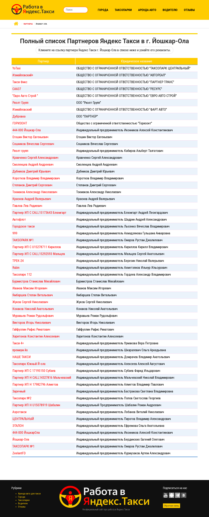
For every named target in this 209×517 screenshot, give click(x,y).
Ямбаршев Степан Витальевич (32, 295)
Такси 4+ (18, 343)
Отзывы (189, 10)
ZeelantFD (19, 453)
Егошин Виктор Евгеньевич (30, 137)
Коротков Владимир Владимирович (36, 178)
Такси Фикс (19, 82)
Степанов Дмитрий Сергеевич (32, 185)
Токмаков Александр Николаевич (34, 192)
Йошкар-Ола (20, 439)
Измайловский (22, 109)
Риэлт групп (20, 151)
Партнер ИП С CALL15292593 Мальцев (38, 254)
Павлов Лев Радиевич (27, 206)
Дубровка (18, 116)
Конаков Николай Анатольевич (33, 309)
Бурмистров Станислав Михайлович (36, 281)
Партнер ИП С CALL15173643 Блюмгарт (39, 213)
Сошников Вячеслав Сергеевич (33, 144)
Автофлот (19, 219)
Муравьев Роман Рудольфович (33, 316)
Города (103, 10)
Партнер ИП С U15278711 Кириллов (36, 247)
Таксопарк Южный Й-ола (28, 364)
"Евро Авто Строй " (25, 96)
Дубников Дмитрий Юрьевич (31, 171)
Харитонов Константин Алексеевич (35, 336)
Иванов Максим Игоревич (29, 288)
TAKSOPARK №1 (23, 240)
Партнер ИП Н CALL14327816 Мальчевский (41, 378)
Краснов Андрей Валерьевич (31, 199)
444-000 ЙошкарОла (26, 433)
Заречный (18, 391)
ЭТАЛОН (18, 426)
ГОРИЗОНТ (19, 123)
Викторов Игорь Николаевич (31, 323)
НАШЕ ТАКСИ (21, 357)
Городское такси (23, 226)
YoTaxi (16, 68)
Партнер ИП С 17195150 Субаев (34, 371)
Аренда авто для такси (29, 493)
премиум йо (20, 350)
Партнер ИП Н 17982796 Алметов (35, 384)
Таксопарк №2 (21, 398)
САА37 (16, 89)
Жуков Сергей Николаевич (30, 302)
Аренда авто (147, 10)
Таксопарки (123, 10)
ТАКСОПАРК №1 (23, 446)
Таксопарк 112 (22, 274)
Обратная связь (171, 505)
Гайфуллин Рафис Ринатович (31, 329)
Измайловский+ (22, 75)
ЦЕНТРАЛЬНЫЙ (23, 419)
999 (14, 233)
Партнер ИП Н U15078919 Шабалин (36, 405)
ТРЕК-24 (18, 261)
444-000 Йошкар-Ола (26, 130)
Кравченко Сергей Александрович (35, 158)
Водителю (170, 10)
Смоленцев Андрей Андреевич (32, 164)
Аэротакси (19, 412)
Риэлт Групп (20, 103)
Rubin (15, 268)
